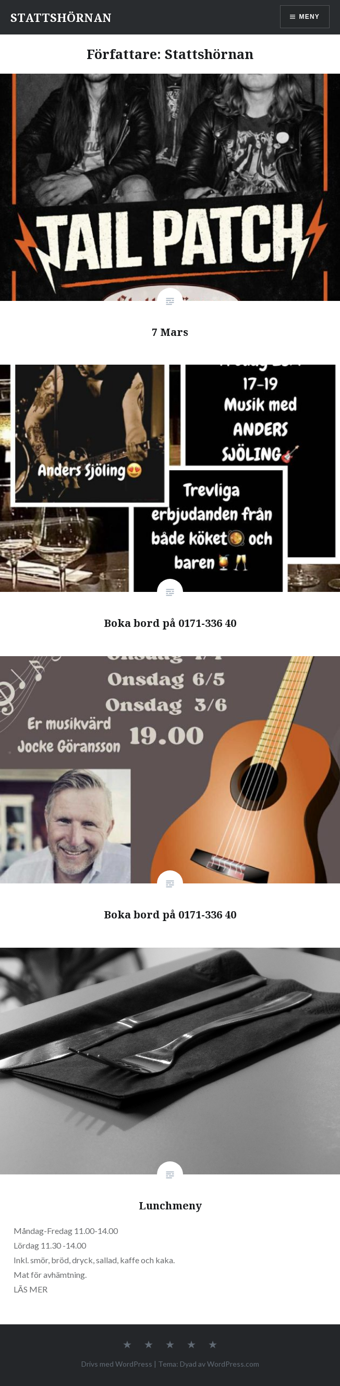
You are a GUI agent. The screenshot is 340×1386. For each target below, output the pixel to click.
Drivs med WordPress (116, 1363)
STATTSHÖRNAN (61, 17)
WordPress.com (233, 1363)
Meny (309, 16)
